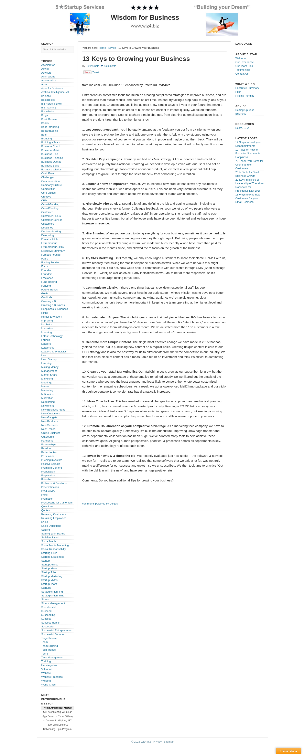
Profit (44, 494)
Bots (43, 134)
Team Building (49, 645)
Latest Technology (52, 336)
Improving (47, 320)
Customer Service (51, 219)
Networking (47, 405)
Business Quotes (51, 161)
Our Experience (244, 62)
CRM (44, 200)
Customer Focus (51, 215)
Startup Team (49, 583)
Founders (46, 274)
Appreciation (48, 80)
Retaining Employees (53, 518)
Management (49, 370)
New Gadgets (49, 417)
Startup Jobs (48, 572)
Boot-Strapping (50, 126)
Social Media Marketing (55, 545)
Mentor (45, 386)
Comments (110, 66)
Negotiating (48, 401)
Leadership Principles (53, 351)
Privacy (157, 741)
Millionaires (47, 394)
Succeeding (48, 614)
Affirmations (48, 76)
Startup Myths (49, 580)
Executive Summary (53, 250)
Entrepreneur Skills (52, 246)
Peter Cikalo (92, 66)
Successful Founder (53, 634)
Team (44, 642)
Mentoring (47, 390)
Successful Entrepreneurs (56, 630)
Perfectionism (49, 452)
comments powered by (100, 503)
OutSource (47, 436)
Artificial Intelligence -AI (55, 92)
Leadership (47, 347)
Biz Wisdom (48, 111)
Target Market (49, 638)
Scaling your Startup (53, 533)
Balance (46, 95)
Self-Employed (49, 537)
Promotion (47, 498)
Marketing (47, 378)
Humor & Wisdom (51, 316)
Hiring (44, 312)
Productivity (48, 490)
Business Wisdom (51, 169)
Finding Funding (50, 262)
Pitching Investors (51, 459)
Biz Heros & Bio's (51, 103)
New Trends (48, 429)
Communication (50, 181)
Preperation (48, 475)
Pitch (238, 91)
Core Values (48, 192)
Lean (44, 355)
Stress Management (53, 603)
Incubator (46, 324)
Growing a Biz (49, 301)
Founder (46, 270)
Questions (47, 506)
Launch (45, 339)
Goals (44, 293)
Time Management (52, 657)
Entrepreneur (49, 243)
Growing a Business (53, 305)
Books (44, 123)
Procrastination (50, 487)
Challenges (47, 177)
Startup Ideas (49, 568)
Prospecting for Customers (57, 502)
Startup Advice (49, 564)
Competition (48, 188)
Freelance (47, 277)
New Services (49, 425)
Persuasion (47, 456)
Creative (46, 196)
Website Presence (52, 676)
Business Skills (50, 165)
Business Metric (50, 150)
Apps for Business (52, 88)
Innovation (47, 328)
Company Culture (51, 185)
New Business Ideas (53, 409)
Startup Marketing (51, 576)
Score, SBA (242, 127)
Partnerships (48, 444)
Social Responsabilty (53, 549)
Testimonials (242, 69)
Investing (46, 332)
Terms (44, 653)
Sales (44, 521)
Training (46, 661)
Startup (45, 560)
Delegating (47, 235)
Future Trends (49, 289)
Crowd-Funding (50, 204)
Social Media (48, 541)
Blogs (44, 115)
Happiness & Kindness (54, 308)
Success (46, 618)
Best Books (48, 99)
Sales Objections (51, 525)
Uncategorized (49, 665)
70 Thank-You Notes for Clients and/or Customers (249, 164)
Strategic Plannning (52, 595)
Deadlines (47, 227)
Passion (46, 448)
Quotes (45, 510)
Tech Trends (48, 649)
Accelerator (48, 64)
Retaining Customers (53, 514)
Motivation (47, 398)
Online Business (50, 432)
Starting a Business (52, 556)
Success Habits (50, 622)
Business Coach (50, 146)
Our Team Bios (244, 65)
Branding (46, 138)
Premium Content (51, 467)
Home (102, 47)
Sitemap (169, 741)
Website (46, 673)
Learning (46, 363)
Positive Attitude (50, 463)
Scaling (45, 529)
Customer (47, 212)
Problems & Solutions (53, 483)
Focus (44, 266)
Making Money (49, 367)
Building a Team (50, 142)
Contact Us (241, 73)
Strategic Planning (52, 591)
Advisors (46, 72)
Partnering (47, 440)
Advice (112, 47)
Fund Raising (49, 281)
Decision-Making (51, 231)
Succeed (46, 611)
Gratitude (46, 297)
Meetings (46, 382)
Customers (47, 223)
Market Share (49, 374)
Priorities (46, 479)
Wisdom (46, 680)
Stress (45, 599)
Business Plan (49, 154)
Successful (47, 626)
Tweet (95, 72)
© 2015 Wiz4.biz (141, 741)
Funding (46, 285)
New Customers (50, 413)
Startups (46, 587)
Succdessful (48, 607)
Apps (44, 84)
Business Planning (52, 157)
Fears (44, 258)
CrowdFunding (49, 208)
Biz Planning (48, 107)
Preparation (48, 471)
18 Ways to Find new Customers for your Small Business (247, 198)
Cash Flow (47, 173)
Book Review (49, 119)
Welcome (240, 58)
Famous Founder (51, 254)
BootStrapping (49, 130)
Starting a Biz (49, 552)
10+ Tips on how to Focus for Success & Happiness (247, 153)
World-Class (48, 684)
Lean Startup (48, 359)
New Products (49, 421)
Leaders (46, 343)
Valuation (46, 669)
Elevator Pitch (49, 239)
